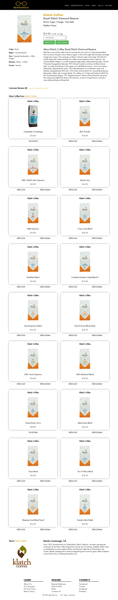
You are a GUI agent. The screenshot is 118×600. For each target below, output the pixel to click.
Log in (100, 5)
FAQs (54, 589)
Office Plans (57, 586)
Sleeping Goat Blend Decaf (33, 520)
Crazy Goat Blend (85, 229)
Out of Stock (33, 141)
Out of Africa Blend (85, 471)
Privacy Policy (30, 589)
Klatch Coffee (31, 96)
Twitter (82, 586)
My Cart (109, 5)
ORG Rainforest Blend (85, 374)
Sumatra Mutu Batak (85, 520)
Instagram (83, 589)
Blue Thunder (85, 131)
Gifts (87, 5)
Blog (94, 5)
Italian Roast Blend (85, 423)
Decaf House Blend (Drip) (85, 326)
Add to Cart (49, 42)
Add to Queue (62, 42)
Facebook (83, 584)
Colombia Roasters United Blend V (85, 277)
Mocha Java (85, 180)
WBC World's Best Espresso (33, 180)
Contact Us (56, 591)
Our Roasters (29, 586)
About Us (28, 584)
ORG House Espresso (33, 374)
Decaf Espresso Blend (33, 326)
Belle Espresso (33, 229)
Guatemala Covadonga (33, 131)
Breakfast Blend (33, 277)
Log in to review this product (39, 88)
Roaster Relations (59, 584)
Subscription (77, 5)
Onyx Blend (33, 471)
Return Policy (29, 591)
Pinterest (82, 591)
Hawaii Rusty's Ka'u (33, 423)
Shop (67, 5)
